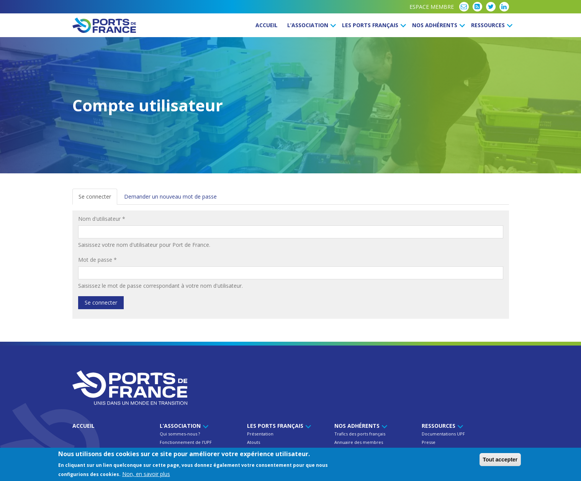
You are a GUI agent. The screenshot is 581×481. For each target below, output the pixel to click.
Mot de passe (97, 259)
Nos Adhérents (437, 25)
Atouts (253, 442)
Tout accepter (500, 460)
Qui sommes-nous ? (180, 434)
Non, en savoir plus (146, 474)
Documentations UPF (443, 434)
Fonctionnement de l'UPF (186, 442)
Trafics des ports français (359, 434)
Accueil (266, 25)
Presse (428, 442)
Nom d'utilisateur (101, 218)
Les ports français (373, 25)
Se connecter (98, 199)
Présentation (260, 434)
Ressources (490, 25)
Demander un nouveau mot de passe (170, 196)
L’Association (310, 25)
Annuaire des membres (358, 442)
